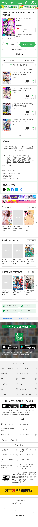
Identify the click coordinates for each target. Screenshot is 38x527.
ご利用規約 (4, 450)
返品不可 (18, 36)
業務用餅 (9, 159)
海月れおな (10, 163)
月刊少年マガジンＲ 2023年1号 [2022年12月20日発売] (22, 89)
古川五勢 (30, 160)
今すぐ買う (29, 44)
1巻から (26, 69)
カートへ (12, 44)
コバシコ (9, 157)
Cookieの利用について (26, 460)
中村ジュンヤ (16, 159)
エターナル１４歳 (11, 158)
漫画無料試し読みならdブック (8, 318)
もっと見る (31, 207)
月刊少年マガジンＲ (13, 170)
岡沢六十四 (16, 157)
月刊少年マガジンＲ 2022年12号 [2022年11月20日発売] (22, 105)
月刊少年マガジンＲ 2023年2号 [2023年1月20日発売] (22, 73)
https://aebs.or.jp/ (17, 482)
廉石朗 (15, 162)
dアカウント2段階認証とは (7, 460)
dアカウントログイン (8, 440)
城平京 (23, 159)
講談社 (9, 165)
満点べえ (9, 162)
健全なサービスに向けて (26, 455)
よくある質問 (24, 429)
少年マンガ (12, 168)
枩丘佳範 (22, 157)
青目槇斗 (28, 18)
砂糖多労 (20, 158)
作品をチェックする (20, 49)
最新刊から (32, 69)
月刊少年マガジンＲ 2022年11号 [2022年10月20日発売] (22, 120)
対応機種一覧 (24, 424)
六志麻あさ (26, 156)
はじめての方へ (7, 424)
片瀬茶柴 (29, 159)
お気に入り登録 (31, 60)
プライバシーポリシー (7, 455)
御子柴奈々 (30, 157)
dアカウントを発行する (19, 500)
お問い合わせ (5, 435)
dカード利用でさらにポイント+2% (24, 34)
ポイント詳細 (20, 31)
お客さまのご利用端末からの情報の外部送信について (26, 466)
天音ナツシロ (27, 158)
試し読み (10, 38)
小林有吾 (27, 162)
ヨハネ (17, 160)
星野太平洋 (21, 162)
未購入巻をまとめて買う (20, 65)
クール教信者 (10, 160)
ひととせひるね (20, 18)
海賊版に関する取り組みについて (7, 466)
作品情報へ (18, 54)
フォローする (35, 20)
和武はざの (23, 160)
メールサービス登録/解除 (7, 429)
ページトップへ (19, 510)
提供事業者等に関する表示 (26, 450)
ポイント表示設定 (25, 435)
